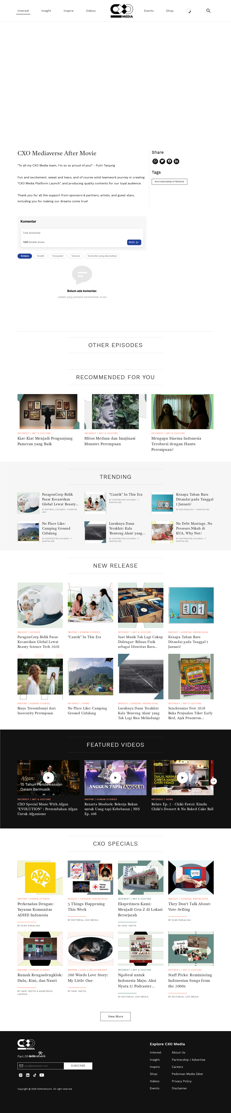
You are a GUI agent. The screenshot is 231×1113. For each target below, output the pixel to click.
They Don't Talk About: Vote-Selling (189, 907)
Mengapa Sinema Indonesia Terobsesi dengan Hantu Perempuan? (176, 444)
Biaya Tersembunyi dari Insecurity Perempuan (36, 711)
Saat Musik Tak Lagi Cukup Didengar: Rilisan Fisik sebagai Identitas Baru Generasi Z (140, 644)
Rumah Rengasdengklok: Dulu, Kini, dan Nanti (40, 978)
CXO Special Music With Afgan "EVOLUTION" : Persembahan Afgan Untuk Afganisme (47, 809)
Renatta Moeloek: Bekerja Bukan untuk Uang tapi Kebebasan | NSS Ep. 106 (112, 809)
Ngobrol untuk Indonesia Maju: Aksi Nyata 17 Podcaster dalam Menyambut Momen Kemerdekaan (138, 986)
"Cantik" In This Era (126, 494)
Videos (90, 10)
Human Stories (90, 632)
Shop (169, 10)
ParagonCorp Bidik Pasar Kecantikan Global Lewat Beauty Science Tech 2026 (59, 502)
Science (35, 632)
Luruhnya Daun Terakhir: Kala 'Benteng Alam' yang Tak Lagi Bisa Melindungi (126, 533)
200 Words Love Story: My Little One (88, 978)
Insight (46, 10)
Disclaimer (179, 1088)
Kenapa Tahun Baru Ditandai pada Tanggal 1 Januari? (195, 499)
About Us (178, 1052)
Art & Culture (41, 433)
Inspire (69, 10)
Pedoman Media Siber (187, 1074)
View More (115, 1016)
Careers (177, 1066)
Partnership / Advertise (188, 1059)
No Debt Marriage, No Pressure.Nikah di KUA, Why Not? (194, 528)
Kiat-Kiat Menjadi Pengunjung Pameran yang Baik (45, 441)
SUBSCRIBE (78, 1065)
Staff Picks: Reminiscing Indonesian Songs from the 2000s (190, 980)
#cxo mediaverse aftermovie (169, 182)
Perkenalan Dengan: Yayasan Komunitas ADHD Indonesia (35, 909)
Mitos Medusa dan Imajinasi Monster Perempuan (110, 441)
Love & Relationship (93, 970)
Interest (23, 10)
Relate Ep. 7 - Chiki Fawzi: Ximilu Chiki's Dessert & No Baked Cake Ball (183, 807)
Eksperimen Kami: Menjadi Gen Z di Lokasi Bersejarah (140, 909)
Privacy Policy (182, 1081)
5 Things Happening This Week (86, 907)
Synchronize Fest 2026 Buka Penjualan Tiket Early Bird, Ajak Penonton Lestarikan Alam (190, 716)
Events (149, 10)
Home (86, 703)
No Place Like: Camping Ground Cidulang (56, 528)
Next (214, 781)
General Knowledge (194, 632)
